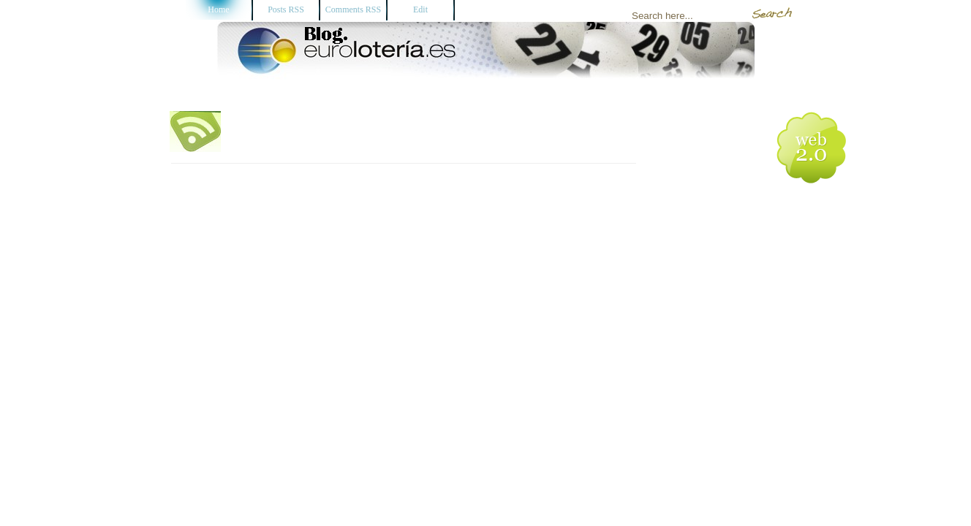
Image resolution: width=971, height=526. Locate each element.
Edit (420, 9)
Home (218, 9)
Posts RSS (286, 9)
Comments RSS (353, 9)
